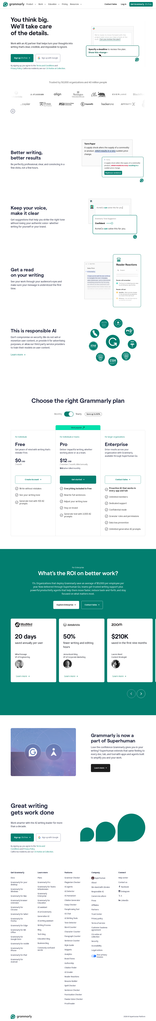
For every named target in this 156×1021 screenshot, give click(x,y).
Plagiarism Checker (72, 882)
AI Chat (68, 914)
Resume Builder (71, 981)
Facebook (123, 887)
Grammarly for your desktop (19, 883)
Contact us (122, 882)
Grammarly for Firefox (17, 920)
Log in (123, 4)
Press (93, 900)
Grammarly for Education (44, 901)
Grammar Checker (72, 878)
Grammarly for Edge (19, 925)
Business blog (43, 943)
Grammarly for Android (17, 960)
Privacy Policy (16, 68)
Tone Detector (70, 923)
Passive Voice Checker (74, 999)
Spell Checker (70, 986)
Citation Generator (72, 900)
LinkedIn (123, 900)
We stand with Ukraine (100, 887)
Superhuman (98, 878)
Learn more (18, 354)
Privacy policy (97, 918)
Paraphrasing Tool (72, 909)
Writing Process (44, 925)
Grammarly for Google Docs (17, 938)
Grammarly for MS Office (18, 931)
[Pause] (13, 111)
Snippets (68, 950)
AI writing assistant (45, 921)
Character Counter (72, 932)
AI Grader (69, 972)
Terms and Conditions (45, 66)
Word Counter (70, 927)
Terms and (40, 846)
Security (94, 941)
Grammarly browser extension (19, 901)
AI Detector (69, 891)
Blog (39, 930)
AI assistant (42, 907)
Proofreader (70, 1003)
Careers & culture (98, 896)
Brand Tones (70, 959)
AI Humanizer (70, 896)
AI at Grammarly (44, 912)
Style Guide (69, 945)
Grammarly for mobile (20, 944)
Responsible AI (97, 891)
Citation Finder (71, 968)
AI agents (69, 887)
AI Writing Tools (71, 918)
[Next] (141, 693)
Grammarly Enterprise (42, 895)
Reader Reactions (72, 977)
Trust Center (96, 914)
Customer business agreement (99, 928)
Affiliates (95, 905)
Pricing (65, 4)
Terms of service (98, 923)
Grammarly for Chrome (17, 908)
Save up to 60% (93, 414)
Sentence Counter (72, 941)
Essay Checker (71, 905)
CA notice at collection (96, 935)
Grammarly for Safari (19, 914)
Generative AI (43, 916)
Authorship (69, 963)
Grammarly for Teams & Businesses (47, 888)
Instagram (124, 891)
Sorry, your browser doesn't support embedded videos (112, 44)
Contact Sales (111, 4)
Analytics (68, 954)
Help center (123, 878)
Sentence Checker (72, 990)
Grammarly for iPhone (17, 949)
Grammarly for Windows (17, 890)
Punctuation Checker (73, 995)
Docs (13, 878)
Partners (95, 909)
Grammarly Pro (44, 882)
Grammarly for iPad (19, 955)
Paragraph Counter (73, 936)
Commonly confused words (46, 949)
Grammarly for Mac (19, 896)
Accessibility (96, 946)
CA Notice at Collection (55, 68)
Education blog (44, 939)
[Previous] (131, 693)
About (94, 883)
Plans (40, 878)
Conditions (15, 849)
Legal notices (96, 950)
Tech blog (42, 934)
